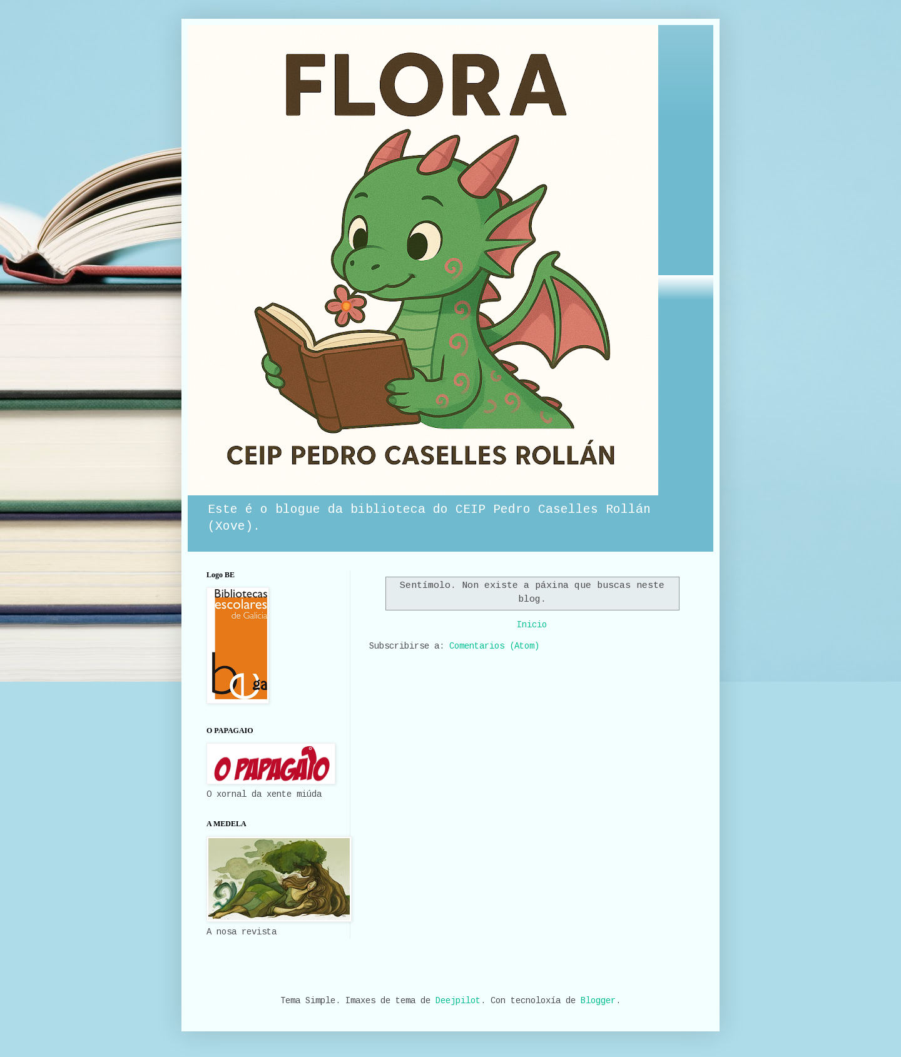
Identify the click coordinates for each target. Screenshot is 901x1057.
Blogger (598, 1001)
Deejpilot (458, 1001)
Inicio (532, 625)
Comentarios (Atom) (494, 646)
